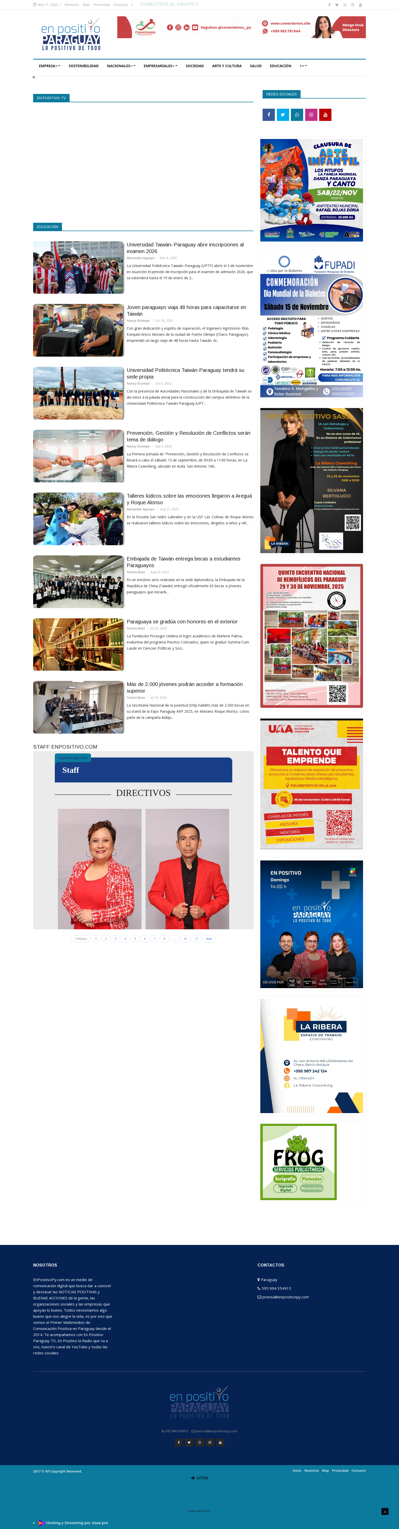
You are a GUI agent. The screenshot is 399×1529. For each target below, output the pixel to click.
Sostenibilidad (84, 65)
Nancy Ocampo (138, 320)
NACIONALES (120, 65)
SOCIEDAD (195, 65)
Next (209, 939)
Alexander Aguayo (141, 258)
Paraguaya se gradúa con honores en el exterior (182, 621)
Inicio (297, 1469)
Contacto (121, 4)
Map (86, 4)
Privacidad (102, 4)
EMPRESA (48, 65)
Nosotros (72, 4)
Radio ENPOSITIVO (199, 1510)
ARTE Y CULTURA (227, 65)
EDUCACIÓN (280, 65)
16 (185, 939)
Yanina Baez (136, 572)
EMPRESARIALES (159, 65)
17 (196, 939)
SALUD (256, 65)
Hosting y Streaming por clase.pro (77, 1521)
